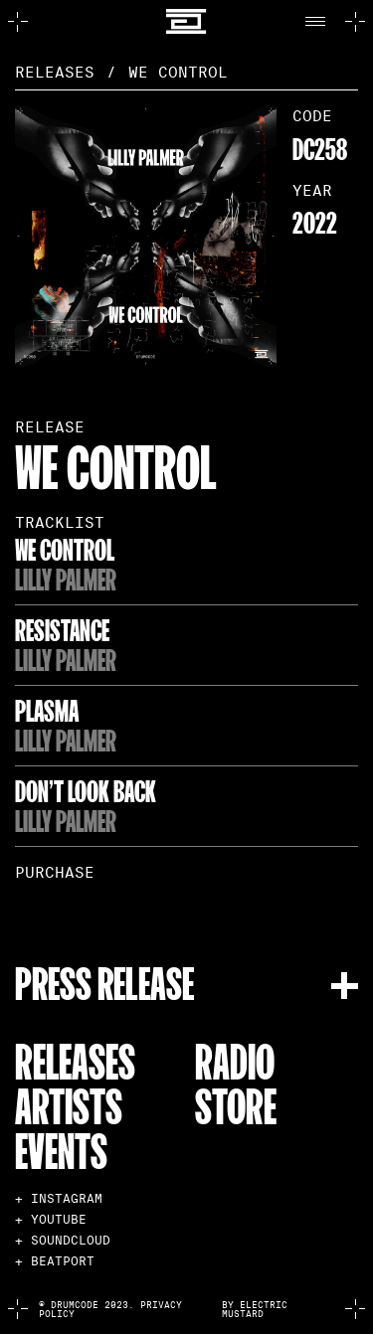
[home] (186, 21)
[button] (320, 22)
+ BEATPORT (54, 1261)
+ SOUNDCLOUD (62, 1241)
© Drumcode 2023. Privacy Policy (110, 1309)
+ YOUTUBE (51, 1220)
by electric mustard (254, 1309)
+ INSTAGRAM (58, 1199)
